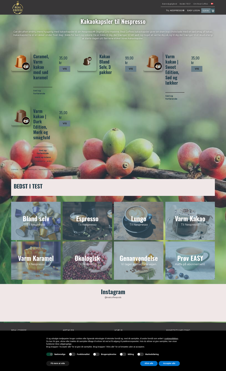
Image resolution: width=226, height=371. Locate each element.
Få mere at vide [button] (58, 363)
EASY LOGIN (193, 10)
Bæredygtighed (169, 4)
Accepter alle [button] (169, 363)
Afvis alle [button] (149, 363)
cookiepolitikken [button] (171, 338)
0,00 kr (209, 10)
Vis (65, 68)
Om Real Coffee (200, 4)
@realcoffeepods (113, 297)
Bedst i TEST (185, 4)
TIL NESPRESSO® (175, 10)
